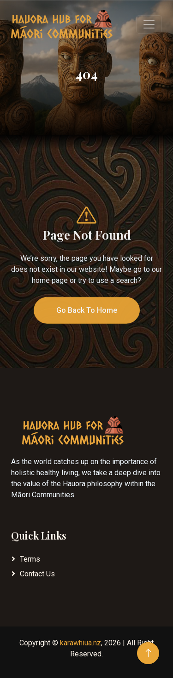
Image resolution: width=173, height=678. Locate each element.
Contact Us (37, 573)
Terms (30, 559)
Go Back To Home (86, 319)
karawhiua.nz (80, 642)
